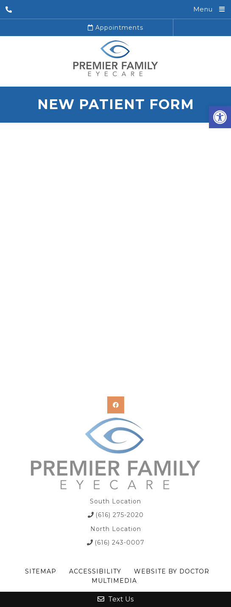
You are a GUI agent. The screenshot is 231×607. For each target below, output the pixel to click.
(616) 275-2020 (119, 515)
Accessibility (95, 571)
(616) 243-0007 (120, 542)
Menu (202, 9)
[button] (220, 117)
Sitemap (40, 571)
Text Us (115, 599)
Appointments (115, 27)
